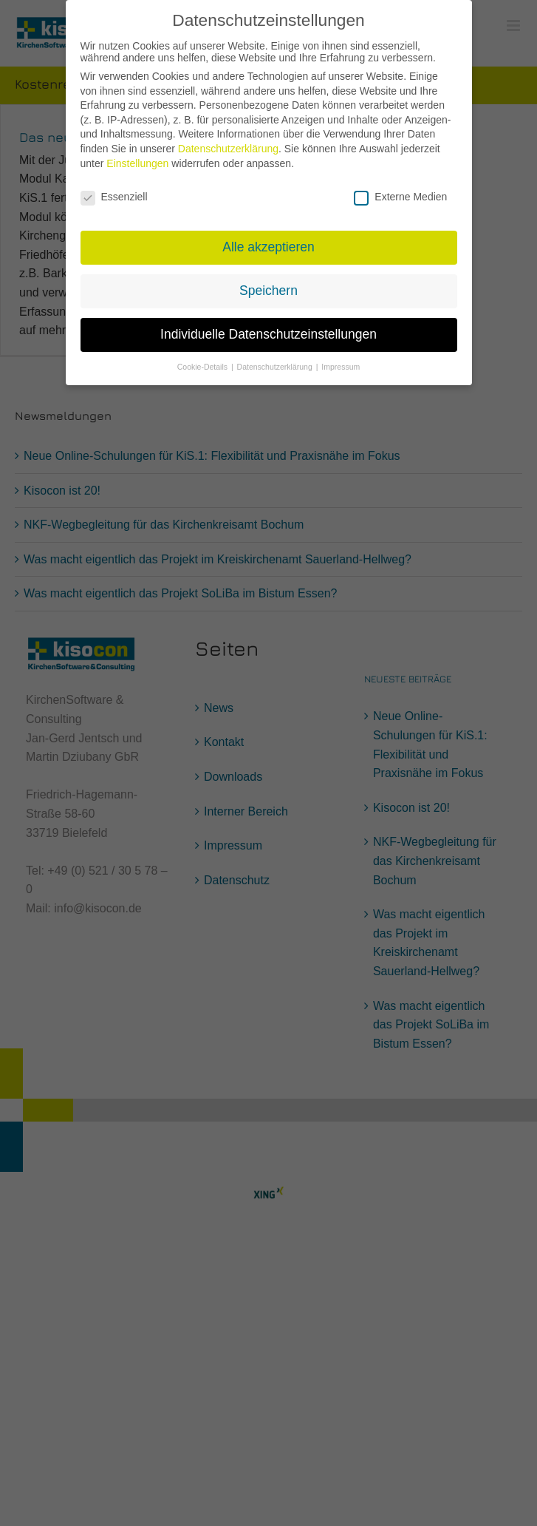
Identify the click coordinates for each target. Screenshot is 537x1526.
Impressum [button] (340, 358)
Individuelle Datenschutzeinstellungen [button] (268, 326)
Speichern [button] (268, 283)
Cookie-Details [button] (203, 358)
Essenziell (114, 188)
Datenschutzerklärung (228, 141)
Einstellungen (137, 155)
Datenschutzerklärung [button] (276, 358)
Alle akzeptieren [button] (268, 239)
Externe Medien (400, 188)
